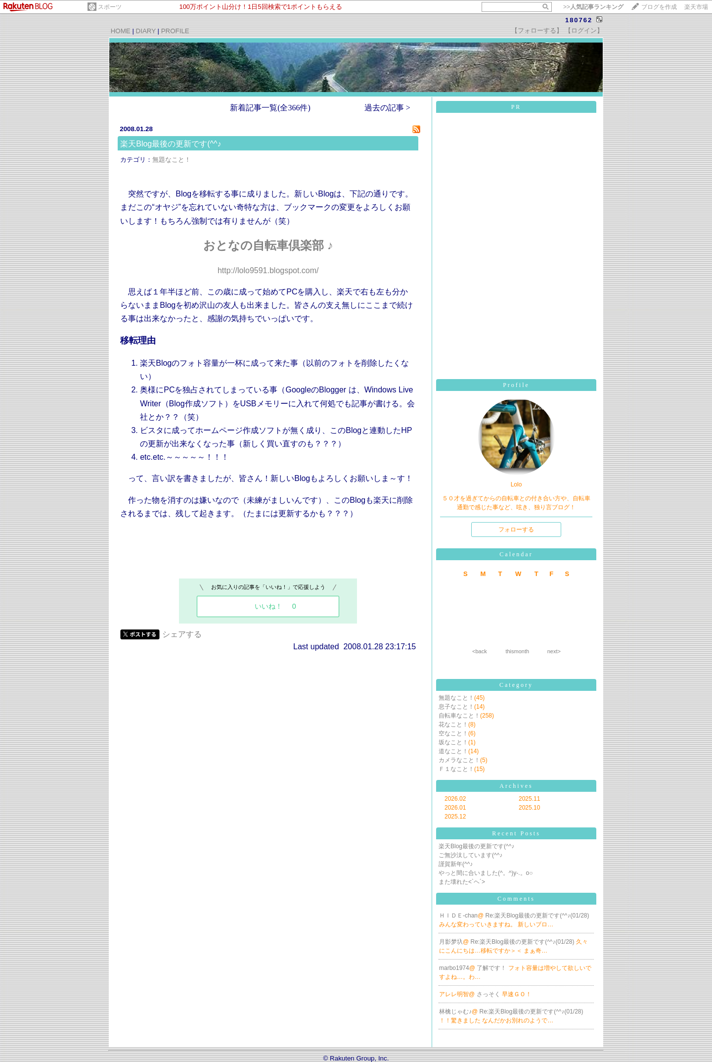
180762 (578, 20)
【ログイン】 (584, 30)
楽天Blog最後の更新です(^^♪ (170, 144)
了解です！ (492, 968)
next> (554, 651)
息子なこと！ (456, 706)
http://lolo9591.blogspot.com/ (268, 270)
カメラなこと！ (459, 760)
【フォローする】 (537, 30)
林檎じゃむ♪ (455, 1011)
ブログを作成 (659, 6)
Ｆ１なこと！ (456, 769)
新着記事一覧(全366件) (270, 107)
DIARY (146, 31)
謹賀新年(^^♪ (456, 864)
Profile (516, 385)
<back (479, 651)
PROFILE (175, 31)
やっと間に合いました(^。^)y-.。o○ (486, 872)
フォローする (516, 529)
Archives (516, 785)
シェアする (182, 634)
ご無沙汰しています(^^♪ (470, 855)
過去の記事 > (387, 107)
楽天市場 (696, 6)
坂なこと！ (453, 742)
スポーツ (110, 6)
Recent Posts (516, 833)
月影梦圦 (451, 941)
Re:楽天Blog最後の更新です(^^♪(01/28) (537, 915)
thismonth (517, 651)
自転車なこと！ (459, 715)
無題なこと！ (171, 159)
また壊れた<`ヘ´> (462, 881)
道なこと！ (453, 751)
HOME (121, 31)
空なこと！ (453, 733)
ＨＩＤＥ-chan (458, 915)
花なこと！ (453, 724)
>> (593, 6)
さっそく (489, 994)
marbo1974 (454, 968)
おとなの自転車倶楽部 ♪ (268, 245)
